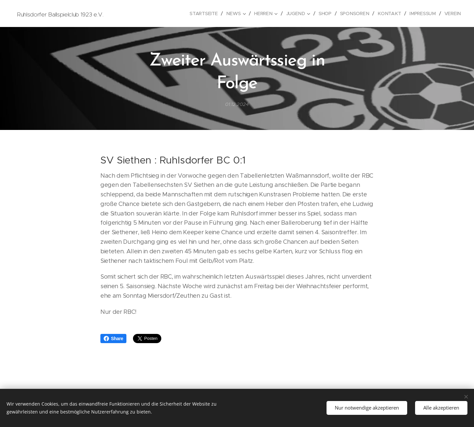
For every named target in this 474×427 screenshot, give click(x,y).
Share (113, 338)
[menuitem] (208, 13)
